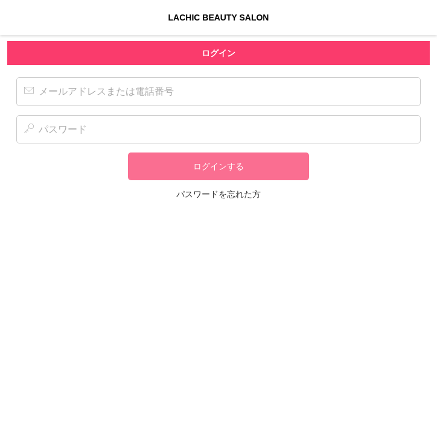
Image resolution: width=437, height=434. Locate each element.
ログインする (218, 166)
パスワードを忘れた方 (218, 194)
